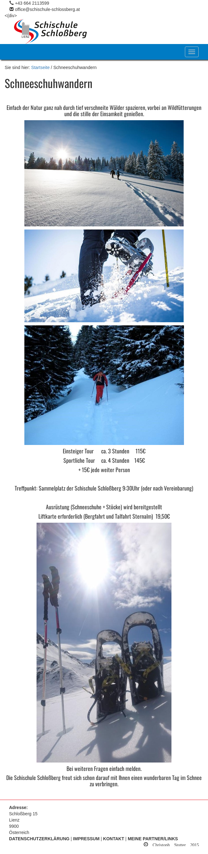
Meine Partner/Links (153, 838)
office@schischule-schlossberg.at (47, 9)
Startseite (40, 67)
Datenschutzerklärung (39, 838)
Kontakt (113, 838)
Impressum (86, 838)
